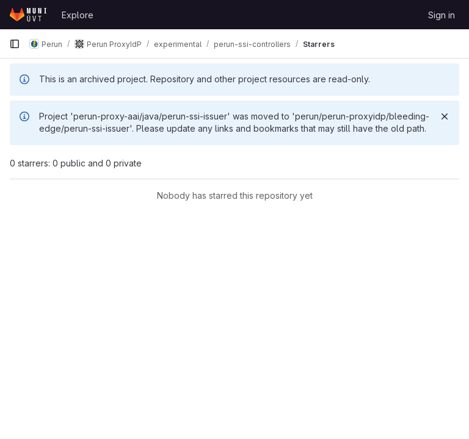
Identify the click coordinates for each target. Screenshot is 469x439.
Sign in (441, 15)
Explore (77, 15)
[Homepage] (29, 14)
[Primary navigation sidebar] (14, 44)
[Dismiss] (444, 116)
